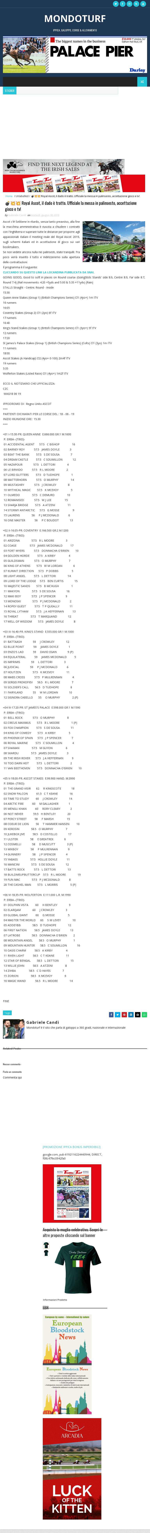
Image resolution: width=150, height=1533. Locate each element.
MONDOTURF (75, 18)
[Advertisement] (75, 124)
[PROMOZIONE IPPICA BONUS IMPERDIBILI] (71, 1150)
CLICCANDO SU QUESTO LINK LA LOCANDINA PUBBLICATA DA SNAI (48, 276)
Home (9, 196)
